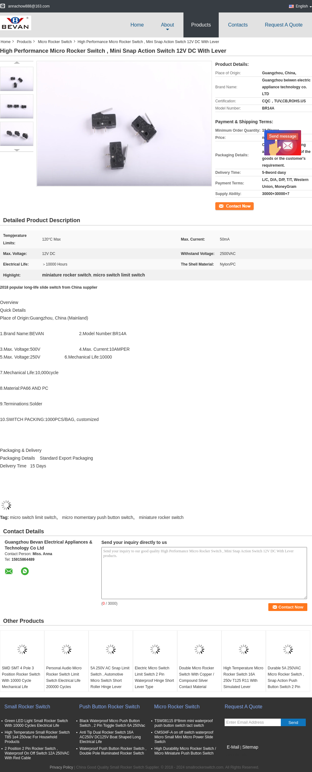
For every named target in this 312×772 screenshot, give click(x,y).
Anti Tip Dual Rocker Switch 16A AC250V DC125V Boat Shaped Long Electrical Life (110, 737)
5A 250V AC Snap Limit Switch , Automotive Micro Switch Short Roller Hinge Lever (109, 677)
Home (137, 24)
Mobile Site (236, 755)
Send (293, 722)
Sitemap (250, 747)
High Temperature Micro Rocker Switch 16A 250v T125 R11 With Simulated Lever (243, 677)
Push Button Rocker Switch (109, 706)
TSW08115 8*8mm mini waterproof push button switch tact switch (183, 723)
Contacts (238, 24)
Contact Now (226, 205)
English (304, 6)
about (167, 24)
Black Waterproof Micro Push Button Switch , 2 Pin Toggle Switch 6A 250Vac (112, 723)
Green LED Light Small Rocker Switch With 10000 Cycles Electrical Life (36, 723)
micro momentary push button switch (97, 517)
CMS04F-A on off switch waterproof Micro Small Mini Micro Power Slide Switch (183, 737)
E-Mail (233, 747)
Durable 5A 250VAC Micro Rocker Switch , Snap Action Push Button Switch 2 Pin (286, 677)
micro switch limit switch (33, 517)
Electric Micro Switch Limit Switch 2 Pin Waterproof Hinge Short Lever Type (154, 677)
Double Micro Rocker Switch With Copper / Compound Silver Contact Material (196, 677)
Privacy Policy (61, 767)
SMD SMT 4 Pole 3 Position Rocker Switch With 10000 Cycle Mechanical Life (21, 677)
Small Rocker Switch (27, 706)
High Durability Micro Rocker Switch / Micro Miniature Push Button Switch (185, 750)
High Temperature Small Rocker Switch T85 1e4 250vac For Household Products (37, 737)
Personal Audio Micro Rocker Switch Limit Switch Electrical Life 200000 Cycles (63, 677)
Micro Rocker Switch (55, 42)
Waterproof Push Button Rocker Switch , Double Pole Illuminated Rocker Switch (113, 750)
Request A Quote (284, 24)
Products (201, 24)
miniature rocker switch (161, 517)
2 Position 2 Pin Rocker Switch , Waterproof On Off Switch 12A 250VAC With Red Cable (37, 753)
